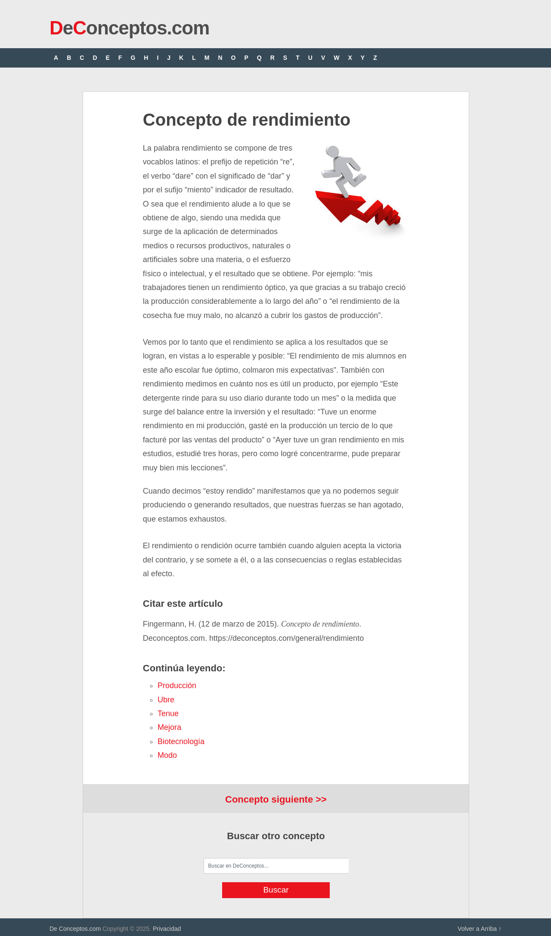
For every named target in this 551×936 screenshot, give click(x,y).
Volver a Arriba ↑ (479, 928)
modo (167, 755)
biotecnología (181, 741)
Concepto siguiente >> (276, 799)
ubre (166, 699)
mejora (169, 727)
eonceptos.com (129, 27)
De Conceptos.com (75, 928)
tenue (168, 713)
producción (177, 685)
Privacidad (167, 928)
